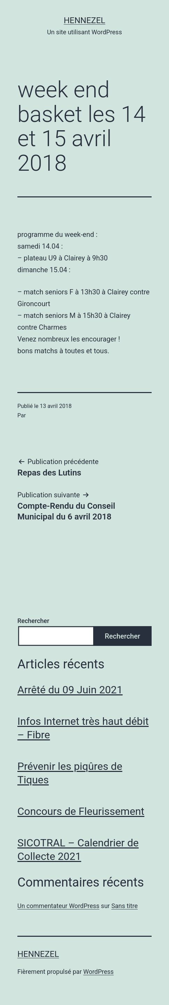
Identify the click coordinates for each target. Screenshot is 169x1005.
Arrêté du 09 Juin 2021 (70, 690)
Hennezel (84, 20)
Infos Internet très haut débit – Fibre (83, 728)
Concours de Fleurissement (80, 811)
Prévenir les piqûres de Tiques (69, 773)
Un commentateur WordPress (58, 905)
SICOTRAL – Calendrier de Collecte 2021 (78, 849)
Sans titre (124, 905)
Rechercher (33, 620)
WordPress (98, 971)
